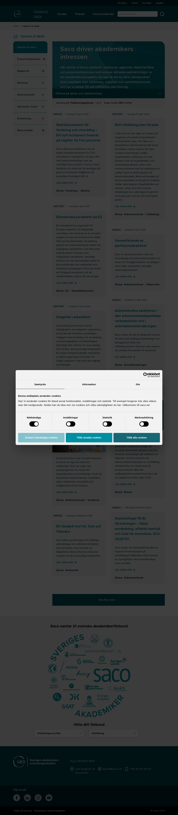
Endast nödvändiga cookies (41, 437)
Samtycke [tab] (40, 384)
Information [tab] (89, 384)
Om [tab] (138, 384)
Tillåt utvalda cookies (89, 437)
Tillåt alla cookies (137, 437)
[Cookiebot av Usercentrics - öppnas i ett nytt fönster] (145, 375)
